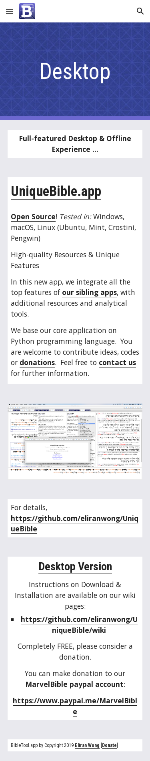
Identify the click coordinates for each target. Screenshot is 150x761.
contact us (117, 362)
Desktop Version (75, 566)
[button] (9, 11)
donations (37, 362)
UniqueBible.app (56, 191)
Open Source (33, 216)
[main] (75, 71)
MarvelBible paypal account (74, 684)
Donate (109, 745)
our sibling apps (89, 292)
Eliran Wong (87, 745)
